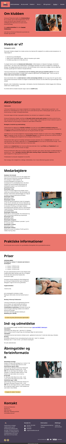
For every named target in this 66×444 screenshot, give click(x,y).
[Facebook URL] (5, 440)
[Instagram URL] (8, 440)
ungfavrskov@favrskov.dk (33, 430)
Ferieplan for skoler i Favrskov (12, 396)
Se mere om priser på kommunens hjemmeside (17, 322)
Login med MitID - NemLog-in (39, 331)
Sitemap (43, 427)
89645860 (29, 428)
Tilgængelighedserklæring (47, 425)
